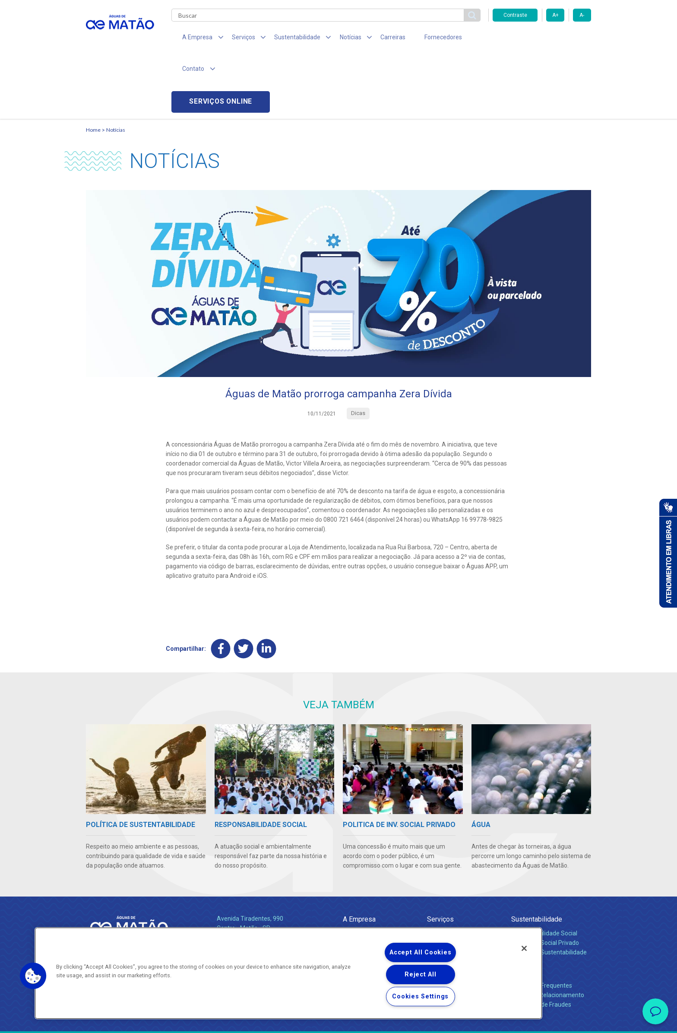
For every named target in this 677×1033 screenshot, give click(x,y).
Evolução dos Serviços (457, 898)
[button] (33, 976)
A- (581, 15)
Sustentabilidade (536, 856)
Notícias (115, 67)
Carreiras (372, 38)
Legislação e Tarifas (454, 889)
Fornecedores (418, 38)
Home (93, 67)
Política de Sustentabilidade (549, 889)
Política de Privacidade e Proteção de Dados (338, 1020)
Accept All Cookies (420, 952)
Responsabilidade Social (544, 870)
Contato (523, 908)
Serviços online (542, 39)
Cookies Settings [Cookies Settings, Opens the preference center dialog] (420, 996)
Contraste (515, 15)
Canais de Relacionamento (547, 931)
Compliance (359, 879)
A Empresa (359, 856)
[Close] (524, 948)
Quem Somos (361, 870)
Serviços (440, 856)
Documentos (444, 908)
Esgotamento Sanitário (458, 879)
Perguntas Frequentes (541, 922)
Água (434, 870)
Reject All (420, 974)
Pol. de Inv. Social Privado (545, 879)
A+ (555, 15)
